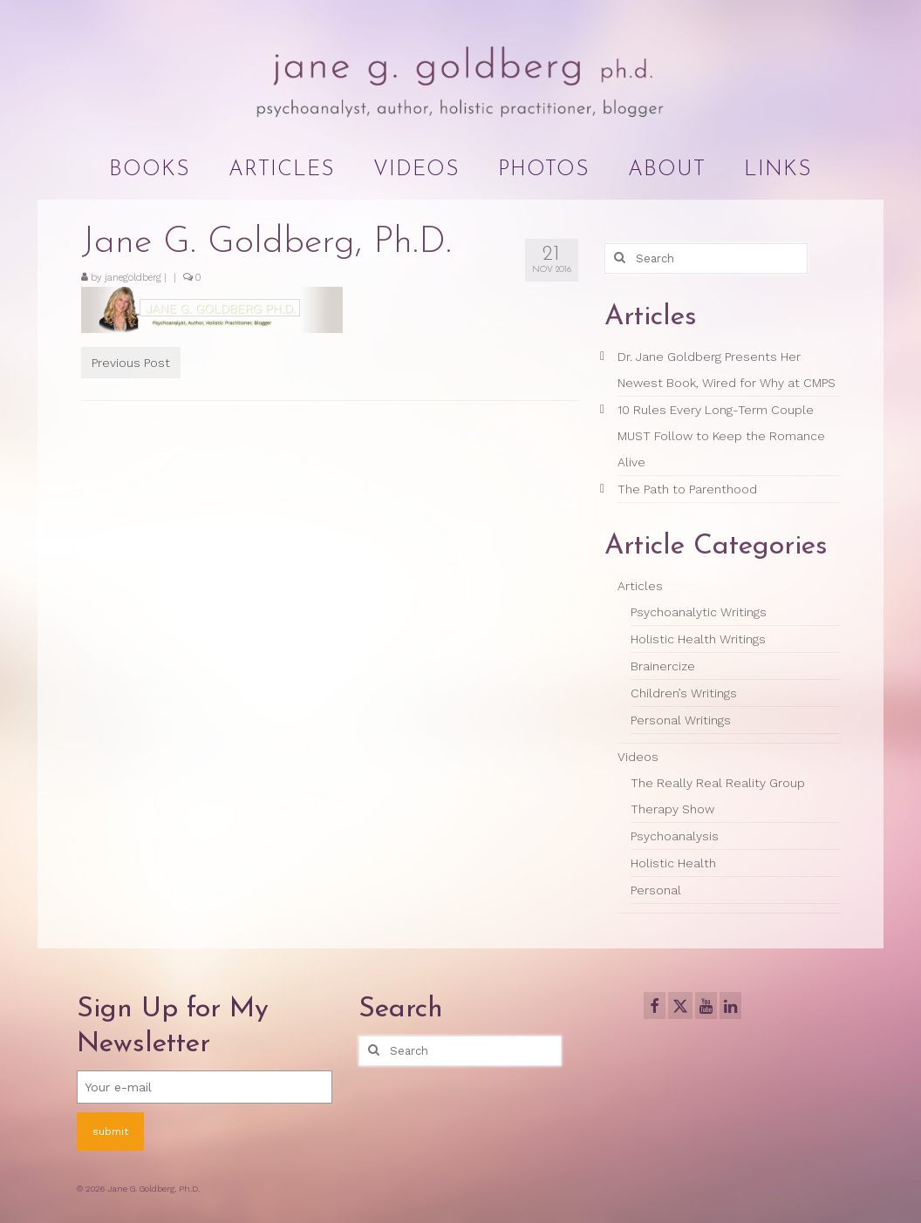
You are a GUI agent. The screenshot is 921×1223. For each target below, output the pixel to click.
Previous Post (131, 363)
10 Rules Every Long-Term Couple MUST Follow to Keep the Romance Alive (721, 436)
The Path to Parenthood (687, 489)
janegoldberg (133, 277)
